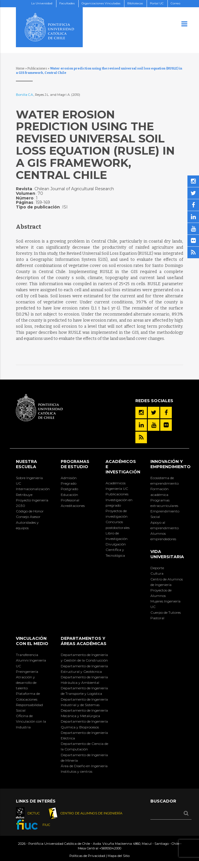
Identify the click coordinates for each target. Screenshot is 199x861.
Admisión (69, 478)
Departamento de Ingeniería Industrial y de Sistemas (84, 702)
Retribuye (24, 494)
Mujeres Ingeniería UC (165, 604)
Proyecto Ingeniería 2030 (32, 503)
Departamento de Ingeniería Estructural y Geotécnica (84, 669)
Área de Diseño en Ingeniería (84, 766)
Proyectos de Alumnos (161, 593)
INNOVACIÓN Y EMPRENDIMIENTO (170, 464)
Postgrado (69, 489)
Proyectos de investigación (117, 514)
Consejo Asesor (28, 516)
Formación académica (159, 492)
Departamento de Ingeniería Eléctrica (84, 735)
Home (20, 68)
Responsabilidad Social (29, 707)
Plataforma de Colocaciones (28, 696)
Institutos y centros (76, 771)
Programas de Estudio (75, 464)
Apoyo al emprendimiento (164, 525)
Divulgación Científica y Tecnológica (116, 549)
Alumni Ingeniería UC (31, 663)
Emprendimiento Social (164, 514)
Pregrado (68, 483)
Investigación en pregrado (119, 503)
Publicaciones (37, 68)
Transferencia (27, 655)
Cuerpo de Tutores (165, 612)
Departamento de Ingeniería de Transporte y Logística (84, 691)
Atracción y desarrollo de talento (26, 682)
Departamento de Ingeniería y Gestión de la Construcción (84, 657)
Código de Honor (30, 511)
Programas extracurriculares (164, 503)
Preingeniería (27, 671)
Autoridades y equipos (27, 525)
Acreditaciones (73, 505)
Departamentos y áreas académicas (83, 641)
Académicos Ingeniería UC (117, 486)
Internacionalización (32, 489)
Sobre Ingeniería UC (29, 481)
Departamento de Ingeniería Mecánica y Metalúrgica (84, 713)
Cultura (156, 573)
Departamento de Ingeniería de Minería (84, 758)
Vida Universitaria (167, 554)
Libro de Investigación (117, 536)
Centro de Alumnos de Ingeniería (166, 582)
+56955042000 (110, 848)
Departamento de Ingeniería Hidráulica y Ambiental (84, 680)
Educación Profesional (70, 497)
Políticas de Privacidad (87, 856)
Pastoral (157, 618)
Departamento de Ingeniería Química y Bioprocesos (84, 724)
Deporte (157, 568)
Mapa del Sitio (119, 856)
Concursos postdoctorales (118, 525)
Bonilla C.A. (25, 95)
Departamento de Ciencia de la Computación (84, 746)
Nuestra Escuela (26, 464)
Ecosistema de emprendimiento (164, 481)
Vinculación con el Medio (32, 641)
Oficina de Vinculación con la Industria (31, 721)
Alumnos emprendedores (163, 536)
